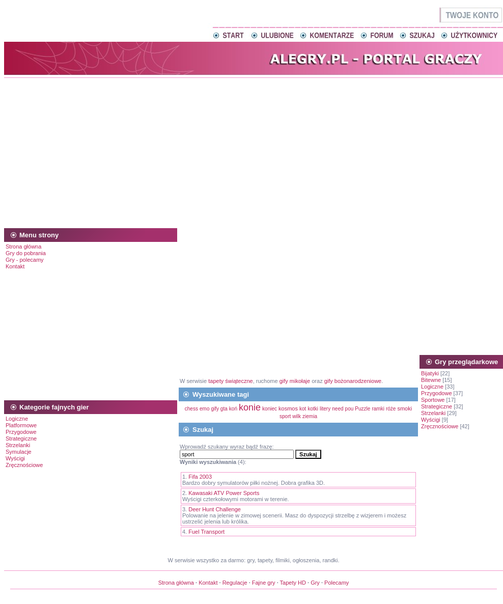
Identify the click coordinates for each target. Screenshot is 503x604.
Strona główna (23, 246)
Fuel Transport (206, 532)
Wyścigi (15, 458)
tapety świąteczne (230, 381)
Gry (315, 583)
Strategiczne (21, 438)
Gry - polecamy (25, 260)
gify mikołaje (295, 381)
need (337, 408)
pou (349, 408)
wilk (296, 416)
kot (302, 408)
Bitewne (431, 380)
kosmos (288, 408)
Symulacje (19, 452)
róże (391, 408)
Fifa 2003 (200, 477)
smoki (404, 408)
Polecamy (336, 583)
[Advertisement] (253, 151)
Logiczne (17, 419)
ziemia (309, 416)
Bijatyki (430, 373)
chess (191, 408)
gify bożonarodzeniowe (353, 381)
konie (250, 407)
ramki (378, 408)
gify (215, 408)
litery (325, 408)
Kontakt (15, 266)
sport (285, 416)
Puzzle (362, 408)
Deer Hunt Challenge (214, 509)
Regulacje (234, 583)
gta (224, 408)
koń (233, 408)
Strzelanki (18, 445)
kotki (313, 408)
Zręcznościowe (24, 465)
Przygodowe (21, 432)
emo (204, 408)
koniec (269, 408)
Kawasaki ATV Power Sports (223, 493)
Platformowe (21, 425)
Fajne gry (263, 583)
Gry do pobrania (26, 253)
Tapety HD (293, 583)
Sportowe (432, 400)
